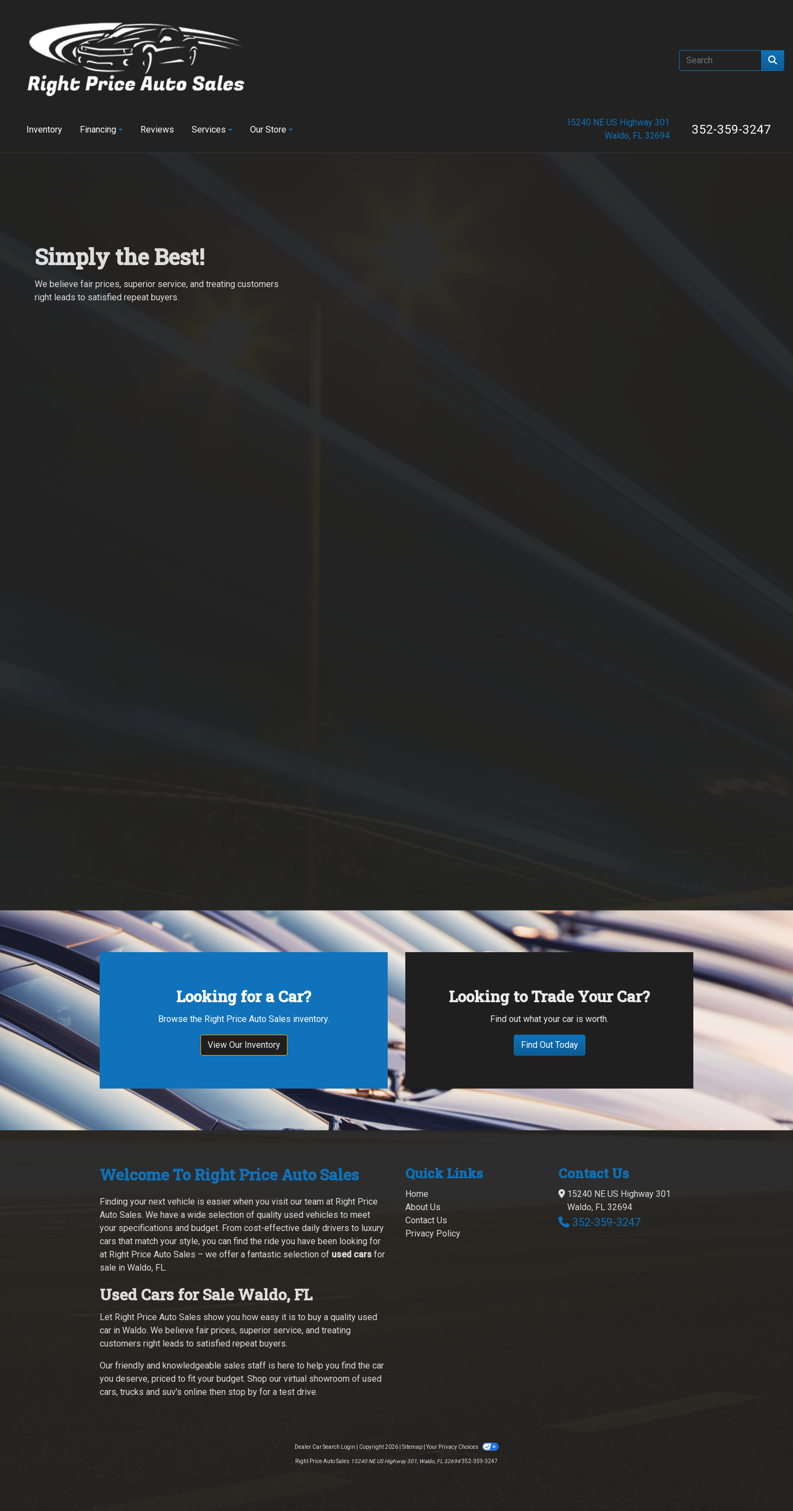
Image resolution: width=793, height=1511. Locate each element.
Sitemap (412, 1433)
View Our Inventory (244, 1030)
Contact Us (426, 1206)
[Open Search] (720, 60)
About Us (423, 1193)
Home (416, 1179)
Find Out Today (549, 1030)
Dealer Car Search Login (325, 1433)
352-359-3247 (731, 129)
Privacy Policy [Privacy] (432, 1219)
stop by (242, 1377)
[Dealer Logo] (136, 60)
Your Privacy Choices (462, 1433)
